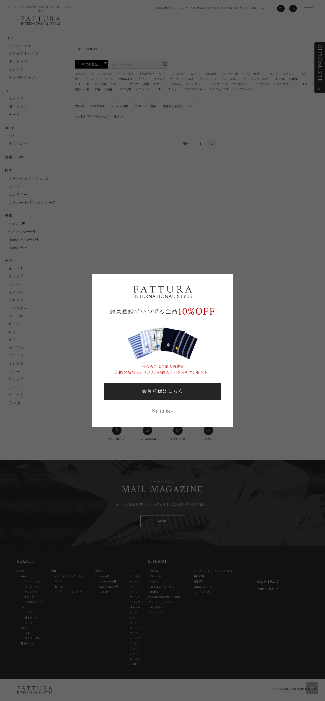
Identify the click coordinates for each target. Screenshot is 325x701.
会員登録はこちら (162, 391)
